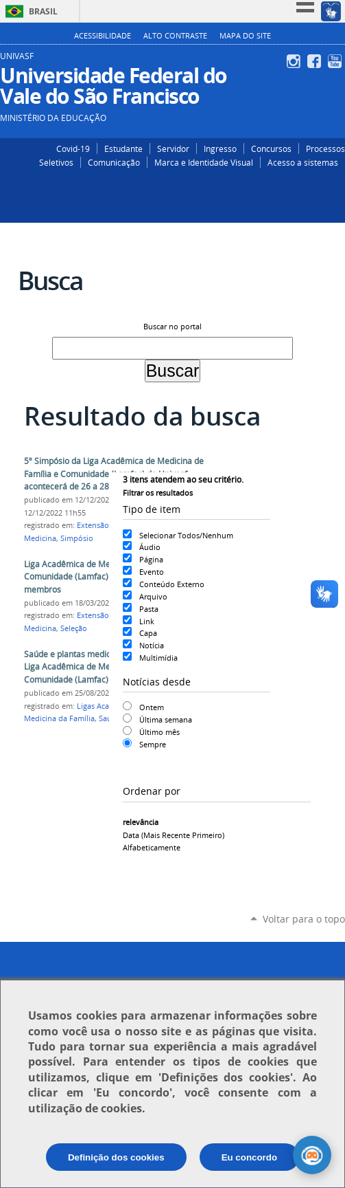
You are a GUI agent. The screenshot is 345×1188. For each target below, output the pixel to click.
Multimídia (158, 657)
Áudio (149, 547)
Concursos (271, 148)
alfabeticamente (151, 847)
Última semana (165, 719)
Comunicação (114, 162)
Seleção (73, 628)
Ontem (151, 707)
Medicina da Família (59, 718)
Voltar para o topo (304, 918)
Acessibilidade (102, 36)
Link (146, 621)
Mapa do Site (245, 36)
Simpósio (76, 538)
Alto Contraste (175, 36)
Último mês (159, 732)
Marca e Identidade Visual (203, 162)
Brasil (43, 11)
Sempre (152, 744)
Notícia (151, 645)
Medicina (40, 538)
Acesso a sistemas (302, 162)
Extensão (93, 525)
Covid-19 (73, 148)
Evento (151, 571)
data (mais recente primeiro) (173, 835)
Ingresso (220, 148)
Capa (148, 633)
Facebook (315, 61)
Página (151, 559)
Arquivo (153, 596)
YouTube (336, 61)
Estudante (123, 148)
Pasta (148, 609)
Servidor (173, 148)
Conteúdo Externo (171, 584)
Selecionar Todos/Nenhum (186, 535)
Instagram (295, 61)
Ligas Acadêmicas (107, 706)
